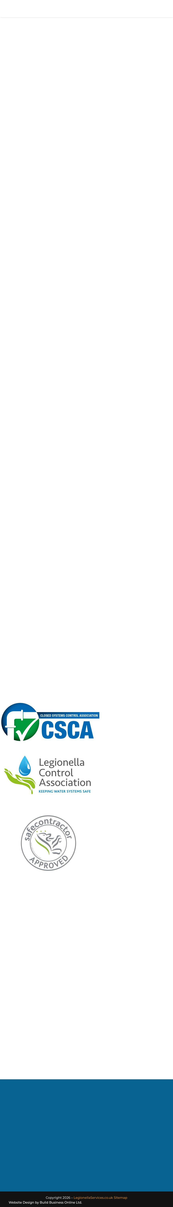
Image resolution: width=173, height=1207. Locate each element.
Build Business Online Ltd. (61, 1202)
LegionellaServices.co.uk (93, 1198)
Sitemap (120, 1198)
